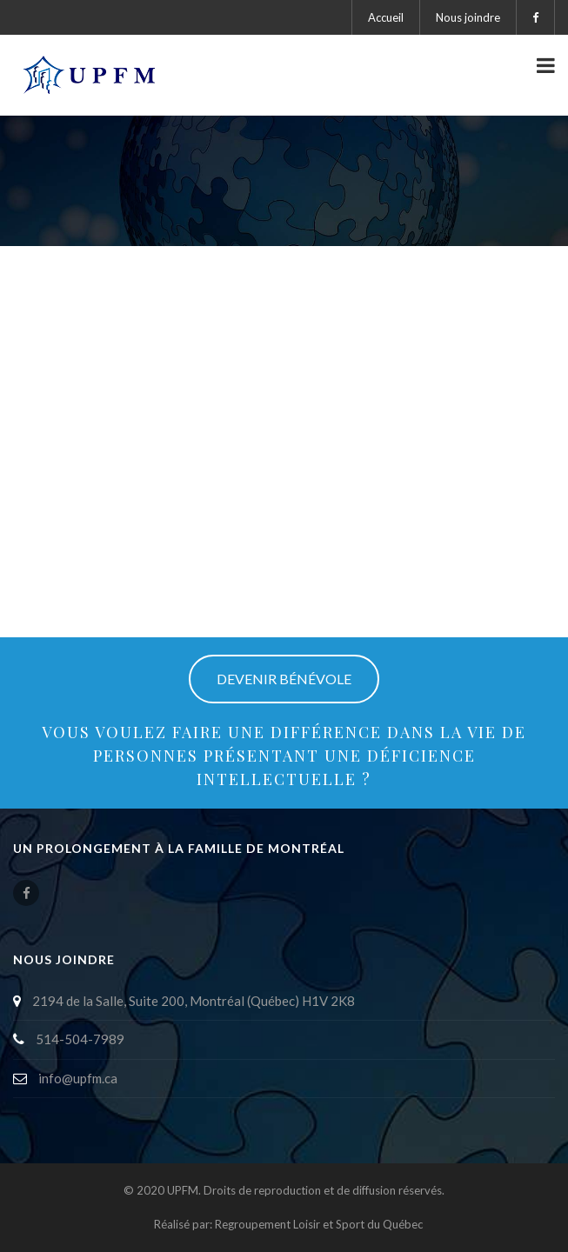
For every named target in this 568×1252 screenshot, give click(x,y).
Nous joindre (468, 17)
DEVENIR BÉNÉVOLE (284, 678)
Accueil (386, 17)
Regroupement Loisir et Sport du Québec (319, 1224)
